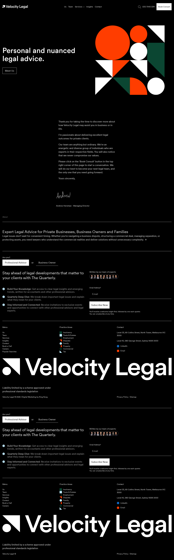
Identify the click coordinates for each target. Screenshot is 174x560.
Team (70, 7)
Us (65, 7)
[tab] (15, 263)
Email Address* (95, 288)
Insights (89, 7)
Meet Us (9, 70)
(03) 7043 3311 (148, 7)
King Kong (43, 397)
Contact (98, 7)
